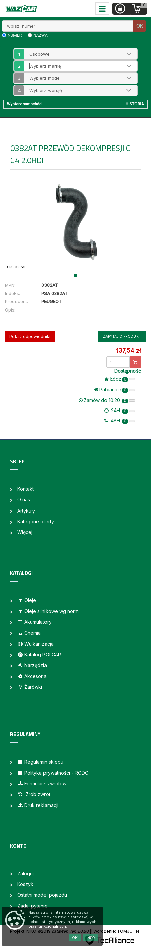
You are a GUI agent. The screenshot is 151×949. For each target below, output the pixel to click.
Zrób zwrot (33, 794)
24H (119, 410)
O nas (23, 499)
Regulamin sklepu (40, 762)
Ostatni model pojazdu (42, 895)
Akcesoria (32, 676)
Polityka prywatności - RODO (53, 773)
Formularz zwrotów (41, 783)
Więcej (24, 532)
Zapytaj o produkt (122, 336)
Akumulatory (34, 622)
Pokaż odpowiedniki (29, 336)
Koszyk (25, 884)
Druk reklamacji (37, 805)
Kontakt (25, 489)
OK (139, 26)
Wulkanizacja (35, 644)
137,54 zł (128, 350)
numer (15, 35)
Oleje (26, 600)
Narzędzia (32, 665)
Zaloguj (25, 873)
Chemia (29, 633)
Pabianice (114, 390)
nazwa (40, 35)
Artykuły (26, 511)
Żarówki (29, 687)
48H (119, 421)
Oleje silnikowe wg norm (48, 611)
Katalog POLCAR (39, 654)
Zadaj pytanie (32, 906)
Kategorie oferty (35, 521)
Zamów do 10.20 (107, 400)
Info (90, 938)
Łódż (119, 379)
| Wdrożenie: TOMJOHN (115, 931)
